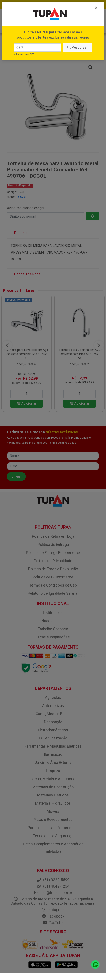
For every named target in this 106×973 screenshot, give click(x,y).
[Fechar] (96, 8)
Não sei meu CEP (24, 54)
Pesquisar (77, 47)
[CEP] (37, 47)
